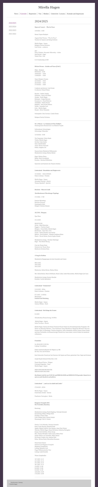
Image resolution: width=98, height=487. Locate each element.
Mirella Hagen (49, 7)
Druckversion (13, 482)
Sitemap (20, 482)
